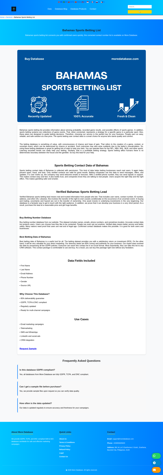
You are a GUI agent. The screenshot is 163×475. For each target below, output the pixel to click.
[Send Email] (156, 470)
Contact (93, 9)
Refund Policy (64, 449)
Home (2, 17)
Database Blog (61, 9)
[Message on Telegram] (156, 463)
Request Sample (28, 348)
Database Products (78, 9)
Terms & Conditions (67, 442)
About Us (63, 439)
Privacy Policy (64, 446)
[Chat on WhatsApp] (156, 456)
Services (9, 17)
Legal (61, 453)
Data (50, 9)
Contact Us (63, 457)
